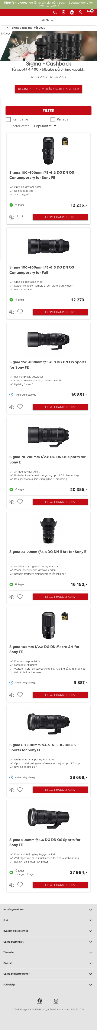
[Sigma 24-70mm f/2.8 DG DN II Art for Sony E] (48, 550)
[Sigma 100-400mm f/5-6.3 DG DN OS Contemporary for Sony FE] (48, 171)
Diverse (48, 963)
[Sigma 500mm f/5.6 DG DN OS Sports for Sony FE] (48, 838)
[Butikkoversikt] (64, 12)
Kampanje (20, 119)
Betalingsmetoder (48, 910)
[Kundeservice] (72, 12)
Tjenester (48, 952)
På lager (63, 119)
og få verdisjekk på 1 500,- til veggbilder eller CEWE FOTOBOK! (48, 4)
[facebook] (40, 1001)
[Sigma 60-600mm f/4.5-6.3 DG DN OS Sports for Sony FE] (48, 743)
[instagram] (57, 1001)
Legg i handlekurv (60, 217)
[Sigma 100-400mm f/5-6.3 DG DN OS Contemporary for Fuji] (48, 266)
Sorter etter (20, 125)
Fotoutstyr (48, 985)
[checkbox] (20, 217)
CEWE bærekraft (48, 942)
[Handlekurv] (89, 12)
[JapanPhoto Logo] (10, 14)
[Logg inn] (81, 12)
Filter (48, 110)
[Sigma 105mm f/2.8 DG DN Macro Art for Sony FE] (48, 647)
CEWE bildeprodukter (48, 974)
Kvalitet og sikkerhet (48, 931)
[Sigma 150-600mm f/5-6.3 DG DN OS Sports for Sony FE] (48, 360)
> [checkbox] (13, 217)
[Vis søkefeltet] (56, 12)
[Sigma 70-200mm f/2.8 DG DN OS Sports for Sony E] (48, 455)
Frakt (48, 920)
